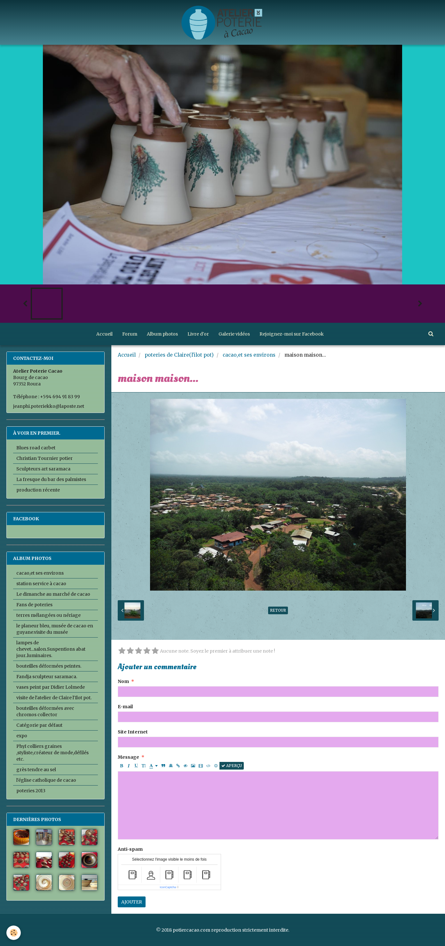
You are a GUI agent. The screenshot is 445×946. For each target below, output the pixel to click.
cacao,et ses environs (249, 355)
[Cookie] (13, 933)
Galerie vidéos (234, 334)
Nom (123, 681)
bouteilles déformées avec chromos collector (45, 711)
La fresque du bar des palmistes (51, 479)
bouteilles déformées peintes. (48, 666)
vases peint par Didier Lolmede (50, 687)
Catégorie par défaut (39, 725)
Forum (129, 334)
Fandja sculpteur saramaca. (46, 676)
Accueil (104, 334)
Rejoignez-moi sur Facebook (291, 334)
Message (128, 757)
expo (21, 736)
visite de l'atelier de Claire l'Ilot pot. (53, 698)
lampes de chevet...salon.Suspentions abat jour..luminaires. (50, 649)
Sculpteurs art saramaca (43, 469)
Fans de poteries (34, 605)
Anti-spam (130, 849)
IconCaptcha (168, 887)
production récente (38, 490)
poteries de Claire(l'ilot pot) (179, 355)
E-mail (125, 707)
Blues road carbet (35, 448)
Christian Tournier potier (44, 458)
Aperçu (231, 765)
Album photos (162, 334)
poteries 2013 (30, 791)
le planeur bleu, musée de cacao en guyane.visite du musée (54, 629)
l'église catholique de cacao (46, 780)
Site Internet (133, 732)
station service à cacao (41, 583)
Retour (278, 610)
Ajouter (131, 902)
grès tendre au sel (36, 769)
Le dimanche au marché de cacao (53, 594)
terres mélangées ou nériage (48, 615)
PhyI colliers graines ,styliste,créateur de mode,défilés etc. (52, 752)
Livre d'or (198, 334)
